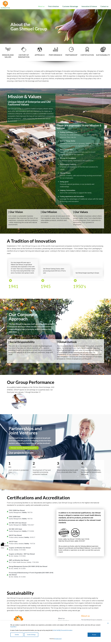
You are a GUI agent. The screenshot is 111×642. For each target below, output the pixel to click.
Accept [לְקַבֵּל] (94, 634)
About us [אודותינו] (41, 6)
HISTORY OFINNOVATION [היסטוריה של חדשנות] (23, 56)
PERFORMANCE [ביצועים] (55, 55)
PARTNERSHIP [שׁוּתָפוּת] (71, 55)
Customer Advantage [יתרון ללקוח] (70, 6)
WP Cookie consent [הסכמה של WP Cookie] (58, 638)
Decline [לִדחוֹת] (17, 634)
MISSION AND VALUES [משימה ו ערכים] (8, 56)
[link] (5, 4)
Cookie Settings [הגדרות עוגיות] (31, 634)
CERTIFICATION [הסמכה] (87, 55)
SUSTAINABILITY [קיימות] (103, 55)
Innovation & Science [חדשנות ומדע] (89, 6)
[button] (108, 623)
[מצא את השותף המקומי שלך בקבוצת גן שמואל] (24, 448)
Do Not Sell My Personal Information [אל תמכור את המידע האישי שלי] (62, 630)
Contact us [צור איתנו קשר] (104, 6)
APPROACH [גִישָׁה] (40, 55)
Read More (13, 626)
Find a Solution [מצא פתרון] (53, 6)
